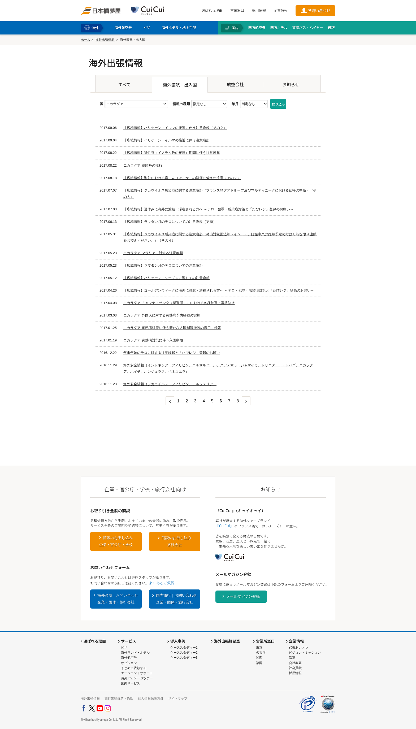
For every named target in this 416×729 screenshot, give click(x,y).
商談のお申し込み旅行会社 (176, 541)
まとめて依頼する (133, 668)
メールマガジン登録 (243, 596)
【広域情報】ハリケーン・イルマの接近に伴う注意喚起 (166, 140)
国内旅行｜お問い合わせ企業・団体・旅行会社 (176, 598)
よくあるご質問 (162, 582)
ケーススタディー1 (184, 647)
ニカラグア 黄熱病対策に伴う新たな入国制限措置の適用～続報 (172, 328)
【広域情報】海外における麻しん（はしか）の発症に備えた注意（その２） (182, 178)
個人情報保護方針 (150, 698)
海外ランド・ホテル (135, 652)
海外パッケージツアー (137, 678)
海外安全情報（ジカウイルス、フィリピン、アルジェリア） (169, 384)
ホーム (85, 40)
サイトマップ (177, 698)
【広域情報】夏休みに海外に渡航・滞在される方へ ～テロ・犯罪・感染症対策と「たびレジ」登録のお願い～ (208, 209)
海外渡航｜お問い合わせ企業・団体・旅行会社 (117, 598)
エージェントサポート (137, 673)
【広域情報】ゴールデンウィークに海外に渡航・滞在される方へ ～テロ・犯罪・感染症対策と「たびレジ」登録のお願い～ (218, 290)
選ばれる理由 (212, 10)
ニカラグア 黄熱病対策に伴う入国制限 (153, 340)
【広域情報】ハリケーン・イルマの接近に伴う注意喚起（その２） (175, 128)
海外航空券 (129, 657)
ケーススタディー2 (184, 652)
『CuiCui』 (224, 525)
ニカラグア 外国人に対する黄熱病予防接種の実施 (161, 315)
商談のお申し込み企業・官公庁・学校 (116, 541)
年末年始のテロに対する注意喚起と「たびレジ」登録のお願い (171, 353)
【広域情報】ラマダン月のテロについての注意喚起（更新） (169, 222)
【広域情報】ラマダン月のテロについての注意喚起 (163, 265)
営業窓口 (237, 10)
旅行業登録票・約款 (119, 698)
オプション (129, 663)
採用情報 (259, 10)
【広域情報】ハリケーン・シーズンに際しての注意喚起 (166, 278)
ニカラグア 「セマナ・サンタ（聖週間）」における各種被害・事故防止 (179, 303)
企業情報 (281, 10)
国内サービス (130, 683)
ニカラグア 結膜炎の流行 (142, 165)
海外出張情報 (105, 40)
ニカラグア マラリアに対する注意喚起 (153, 253)
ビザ (124, 647)
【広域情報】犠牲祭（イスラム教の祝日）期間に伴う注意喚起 (171, 153)
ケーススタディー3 (184, 657)
